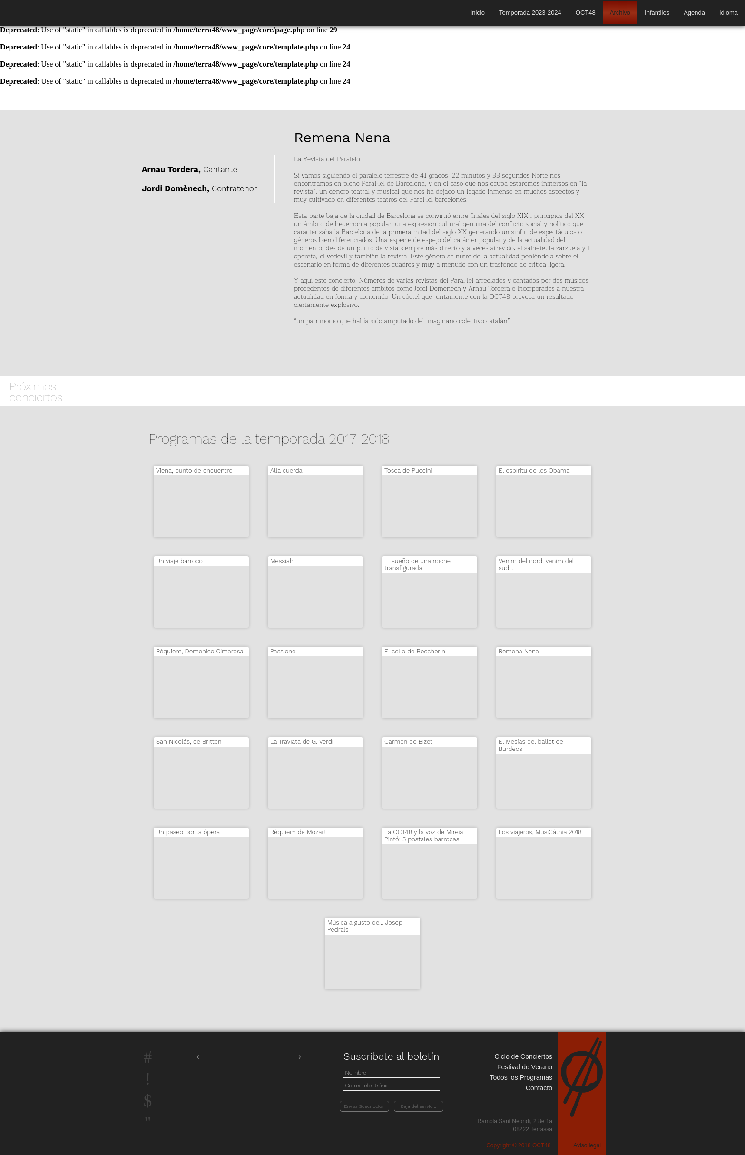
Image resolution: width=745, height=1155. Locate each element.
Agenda (694, 12)
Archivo (620, 12)
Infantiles (657, 12)
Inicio (478, 12)
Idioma (728, 12)
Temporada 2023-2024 (530, 12)
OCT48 (586, 12)
